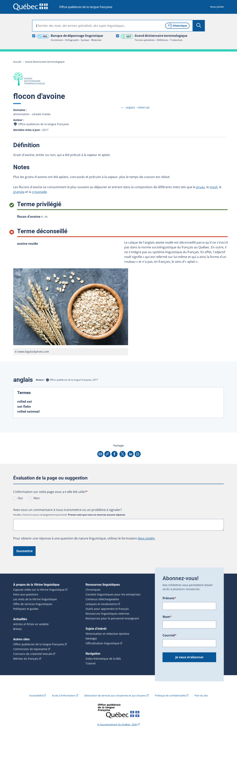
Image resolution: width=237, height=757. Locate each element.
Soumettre (24, 551)
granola (18, 192)
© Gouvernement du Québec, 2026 (117, 724)
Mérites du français (25, 658)
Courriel (170, 635)
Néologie (91, 638)
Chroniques (93, 589)
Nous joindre (217, 6)
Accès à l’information (63, 695)
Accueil (17, 61)
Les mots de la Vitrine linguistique (35, 599)
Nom (167, 617)
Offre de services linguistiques (32, 604)
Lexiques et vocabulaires (101, 604)
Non (37, 498)
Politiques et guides (25, 608)
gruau (200, 187)
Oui (20, 498)
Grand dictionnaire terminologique (45, 61)
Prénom (169, 598)
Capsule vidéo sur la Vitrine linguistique (39, 589)
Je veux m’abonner (189, 657)
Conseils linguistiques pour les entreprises (113, 594)
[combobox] (112, 25)
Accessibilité (36, 695)
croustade (39, 192)
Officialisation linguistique (102, 643)
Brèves (17, 629)
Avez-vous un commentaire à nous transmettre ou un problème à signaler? (67, 510)
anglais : (138, 107)
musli (213, 187)
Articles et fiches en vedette (31, 624)
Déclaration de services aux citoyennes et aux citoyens (115, 695)
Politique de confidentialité (170, 695)
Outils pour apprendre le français (107, 608)
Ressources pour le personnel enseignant (112, 618)
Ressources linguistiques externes (107, 613)
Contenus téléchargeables (102, 599)
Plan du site (201, 695)
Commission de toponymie (30, 649)
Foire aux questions (25, 594)
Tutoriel (91, 663)
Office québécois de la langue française (85, 7)
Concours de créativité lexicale (32, 653)
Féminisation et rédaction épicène (107, 633)
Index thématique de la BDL (103, 658)
